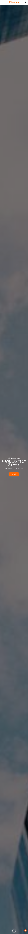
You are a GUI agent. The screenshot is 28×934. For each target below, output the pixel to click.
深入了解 (14, 474)
